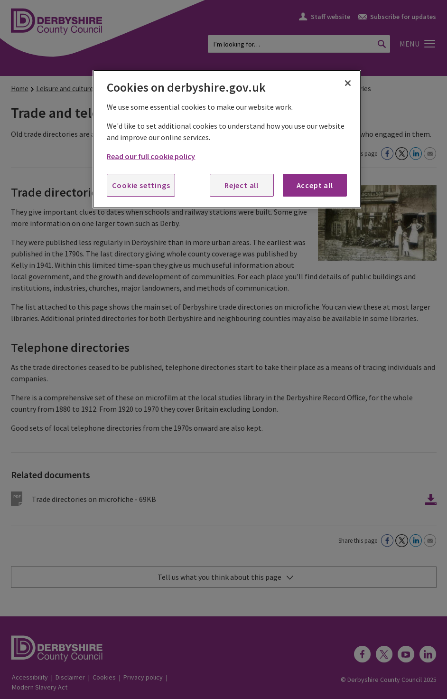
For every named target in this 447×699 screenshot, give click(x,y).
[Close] (347, 83)
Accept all (315, 185)
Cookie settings (141, 185)
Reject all (241, 185)
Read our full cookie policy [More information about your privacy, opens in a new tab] (151, 156)
